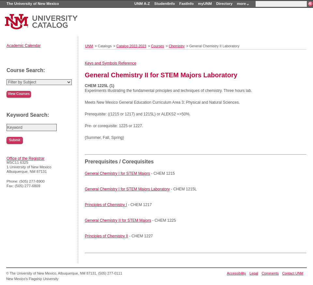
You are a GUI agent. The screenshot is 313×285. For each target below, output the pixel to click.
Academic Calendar (24, 45)
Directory (224, 4)
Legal (253, 273)
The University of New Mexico (33, 4)
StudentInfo (164, 4)
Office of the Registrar (26, 158)
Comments (270, 273)
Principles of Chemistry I (106, 204)
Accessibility (236, 273)
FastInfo (186, 4)
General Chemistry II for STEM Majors (118, 220)
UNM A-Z (142, 4)
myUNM (205, 4)
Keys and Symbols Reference (110, 63)
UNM (89, 46)
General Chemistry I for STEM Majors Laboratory (127, 189)
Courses (157, 46)
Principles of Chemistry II (106, 236)
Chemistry (177, 46)
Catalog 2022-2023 (131, 46)
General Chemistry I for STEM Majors (117, 173)
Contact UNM (293, 273)
